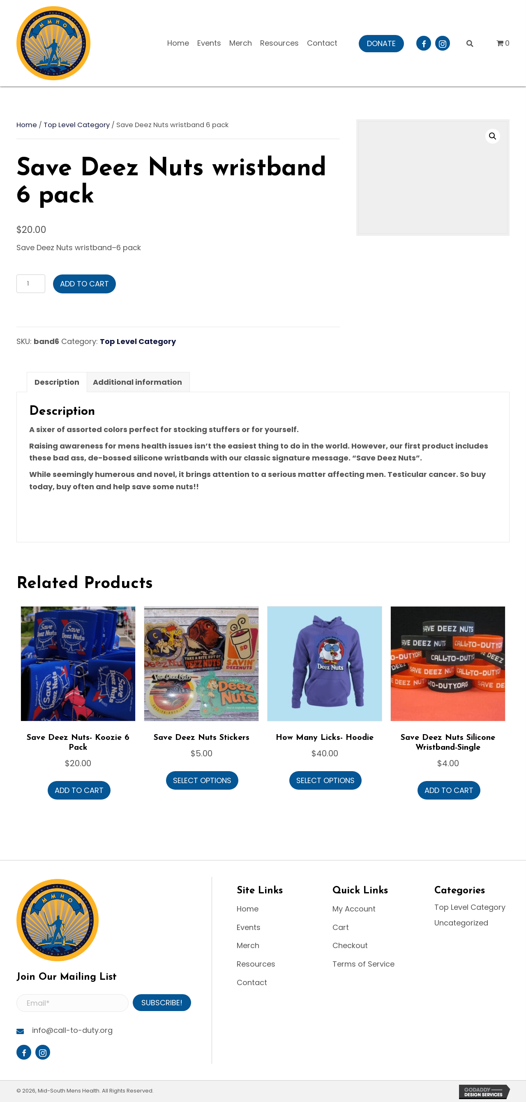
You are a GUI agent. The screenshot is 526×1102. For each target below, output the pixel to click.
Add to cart (84, 284)
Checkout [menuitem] (350, 945)
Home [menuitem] (247, 909)
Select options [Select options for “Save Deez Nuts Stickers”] (202, 780)
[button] (381, 43)
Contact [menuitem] (252, 982)
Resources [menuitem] (256, 964)
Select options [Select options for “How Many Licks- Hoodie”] (325, 780)
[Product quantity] (30, 283)
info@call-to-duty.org (72, 1030)
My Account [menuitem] (354, 909)
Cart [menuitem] (340, 927)
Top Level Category (77, 125)
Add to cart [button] (79, 790)
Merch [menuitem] (248, 945)
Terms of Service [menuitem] (363, 964)
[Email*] (72, 1003)
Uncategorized (461, 923)
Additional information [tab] (137, 382)
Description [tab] (57, 382)
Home (26, 125)
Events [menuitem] (249, 927)
